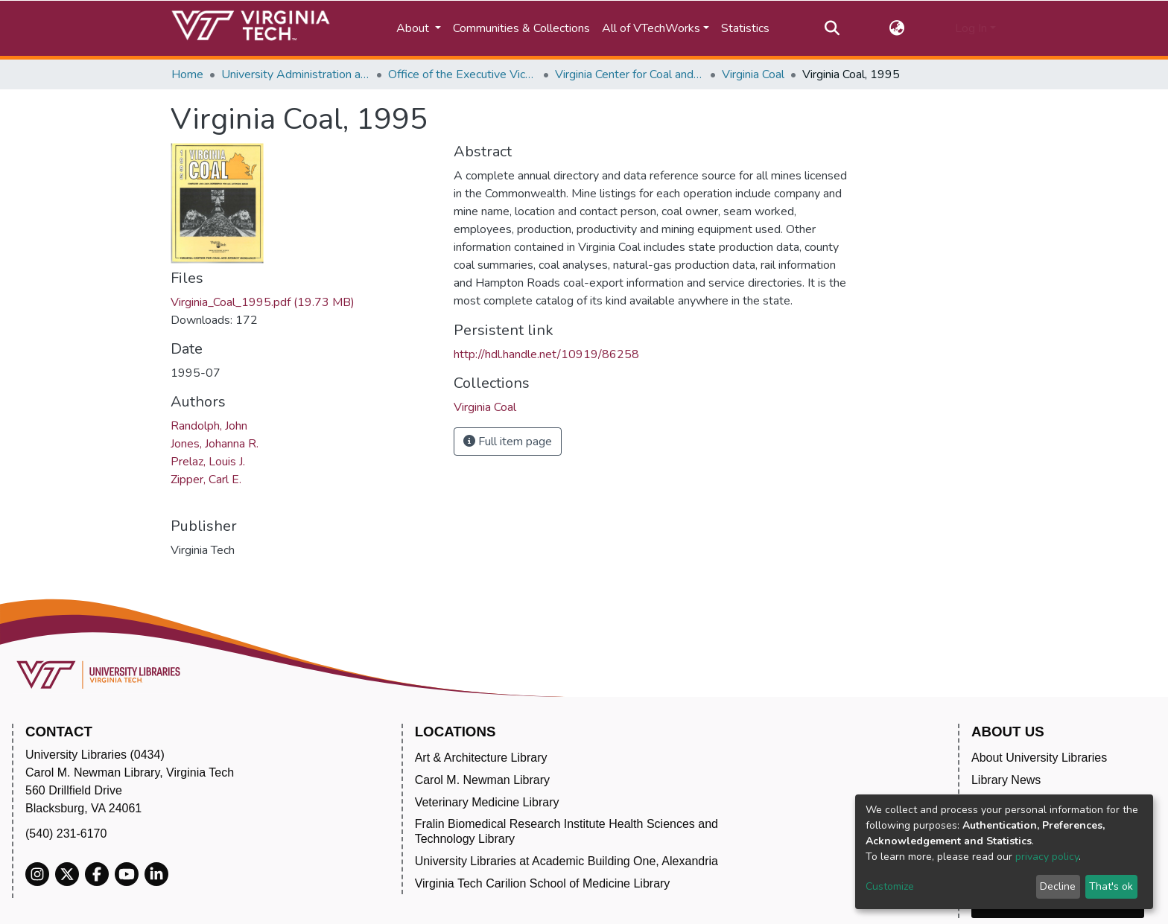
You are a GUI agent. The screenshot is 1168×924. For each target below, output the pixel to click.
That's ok (1111, 886)
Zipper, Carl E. (206, 479)
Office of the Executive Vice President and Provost (462, 74)
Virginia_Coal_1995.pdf (263, 302)
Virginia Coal (753, 74)
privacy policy (1047, 857)
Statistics (745, 28)
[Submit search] (831, 28)
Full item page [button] (507, 441)
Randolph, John (209, 426)
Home (187, 74)
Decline (1058, 886)
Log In (971, 28)
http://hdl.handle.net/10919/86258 (546, 354)
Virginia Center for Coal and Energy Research (629, 74)
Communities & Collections (521, 28)
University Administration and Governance (295, 74)
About (414, 28)
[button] (897, 28)
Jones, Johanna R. (214, 444)
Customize (890, 886)
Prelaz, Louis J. (208, 461)
